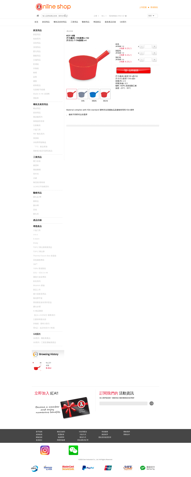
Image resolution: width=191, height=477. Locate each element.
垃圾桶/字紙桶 (39, 90)
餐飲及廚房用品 (60, 22)
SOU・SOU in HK (40, 273)
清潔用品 (37, 47)
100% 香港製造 (39, 268)
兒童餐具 (37, 125)
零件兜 (36, 174)
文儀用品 (37, 60)
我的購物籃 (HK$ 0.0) (116, 16)
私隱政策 (61, 434)
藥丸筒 (36, 214)
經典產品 (37, 85)
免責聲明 (61, 437)
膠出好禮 (37, 307)
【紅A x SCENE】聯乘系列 (44, 315)
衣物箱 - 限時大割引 (41, 324)
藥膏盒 (36, 201)
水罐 (35, 178)
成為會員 (39, 434)
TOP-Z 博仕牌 (39, 251)
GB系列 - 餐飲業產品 (41, 338)
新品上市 (37, 290)
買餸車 (36, 98)
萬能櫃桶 (37, 170)
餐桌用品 (37, 108)
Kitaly (35, 243)
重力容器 (37, 161)
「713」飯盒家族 (40, 146)
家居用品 (46, 22)
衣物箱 (36, 68)
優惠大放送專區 (39, 277)
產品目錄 (70, 31)
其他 (35, 210)
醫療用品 (85, 22)
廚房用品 (37, 113)
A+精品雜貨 (38, 311)
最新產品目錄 (110, 22)
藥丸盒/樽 (37, 197)
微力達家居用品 (39, 294)
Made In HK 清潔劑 (41, 94)
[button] (153, 16)
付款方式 (83, 434)
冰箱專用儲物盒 (39, 142)
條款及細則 (61, 432)
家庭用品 (37, 34)
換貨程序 (105, 434)
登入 (103, 16)
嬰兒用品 (37, 51)
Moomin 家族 (39, 285)
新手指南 (39, 432)
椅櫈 (35, 73)
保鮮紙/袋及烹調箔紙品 (42, 151)
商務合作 (126, 434)
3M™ (35, 264)
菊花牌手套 (37, 298)
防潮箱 (36, 64)
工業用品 (74, 22)
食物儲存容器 (38, 121)
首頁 (36, 22)
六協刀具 (37, 130)
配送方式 (83, 437)
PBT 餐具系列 (38, 134)
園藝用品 (37, 56)
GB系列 (123, 22)
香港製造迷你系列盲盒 (42, 302)
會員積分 (39, 440)
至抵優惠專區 (38, 260)
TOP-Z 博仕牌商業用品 (42, 247)
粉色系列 (37, 281)
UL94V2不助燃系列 (41, 187)
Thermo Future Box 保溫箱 (44, 256)
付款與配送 (83, 432)
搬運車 (36, 165)
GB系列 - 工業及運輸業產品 (44, 342)
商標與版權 (61, 440)
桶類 (35, 81)
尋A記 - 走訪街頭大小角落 (44, 328)
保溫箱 (36, 138)
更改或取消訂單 (82, 440)
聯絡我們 (126, 432)
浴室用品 (37, 43)
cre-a (35, 234)
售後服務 (105, 432)
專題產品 (97, 22)
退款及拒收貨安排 (104, 437)
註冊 (95, 16)
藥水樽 (36, 205)
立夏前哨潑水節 (39, 319)
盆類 (35, 77)
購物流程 (39, 437)
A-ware (36, 239)
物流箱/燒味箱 (39, 182)
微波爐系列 (37, 117)
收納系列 (37, 39)
